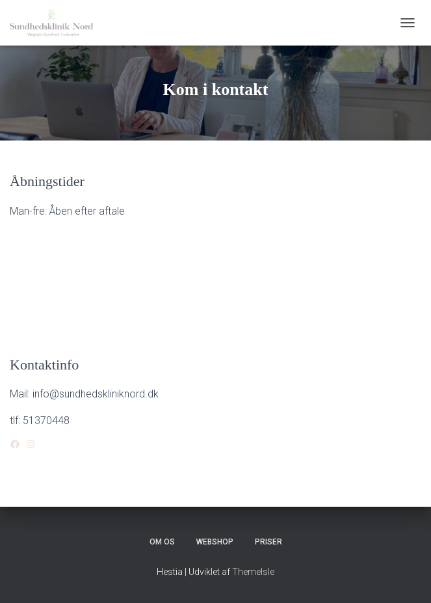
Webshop (214, 541)
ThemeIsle (253, 572)
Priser (268, 541)
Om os (162, 541)
